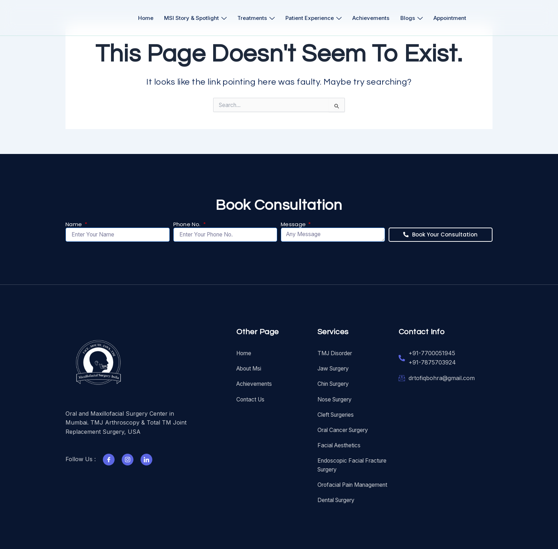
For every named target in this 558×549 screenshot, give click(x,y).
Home (142, 18)
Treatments (255, 18)
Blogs (415, 18)
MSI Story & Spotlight (193, 18)
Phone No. (187, 223)
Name (74, 223)
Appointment (454, 18)
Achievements (372, 18)
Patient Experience (314, 18)
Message (294, 223)
